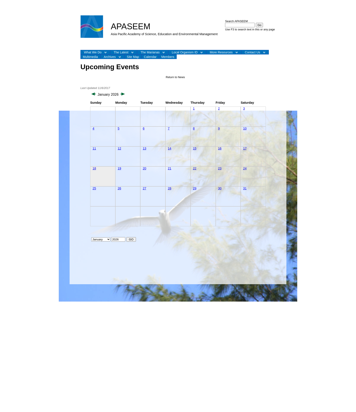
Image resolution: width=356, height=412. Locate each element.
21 (169, 168)
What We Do (92, 52)
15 (194, 148)
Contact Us (252, 52)
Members (167, 57)
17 (245, 148)
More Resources (221, 52)
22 (194, 168)
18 (94, 168)
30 (220, 188)
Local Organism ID (185, 52)
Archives (110, 57)
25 (94, 188)
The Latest (121, 52)
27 (144, 188)
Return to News (175, 77)
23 (220, 168)
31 (245, 188)
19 (119, 168)
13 (144, 148)
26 (119, 188)
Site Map (133, 57)
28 (169, 188)
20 (144, 168)
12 (119, 148)
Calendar (150, 57)
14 (169, 148)
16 (220, 148)
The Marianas (150, 52)
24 (245, 168)
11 (94, 148)
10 (245, 128)
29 (194, 188)
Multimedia (90, 57)
